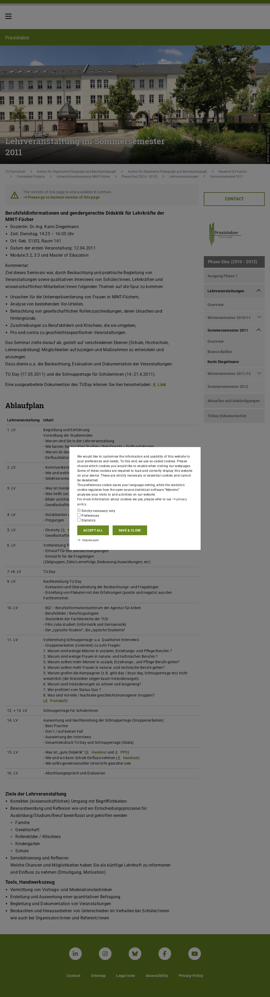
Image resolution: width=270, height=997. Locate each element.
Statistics (86, 520)
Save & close (130, 530)
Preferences (88, 515)
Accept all (93, 530)
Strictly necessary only (96, 511)
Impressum (88, 540)
